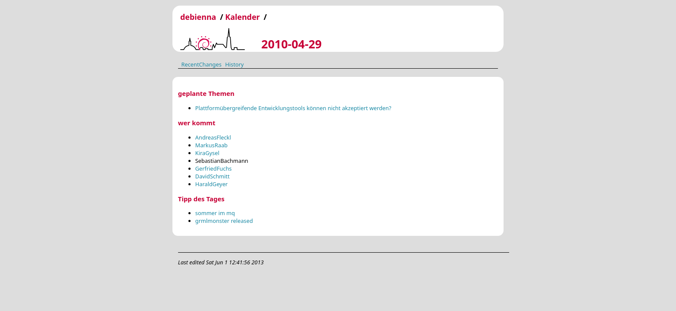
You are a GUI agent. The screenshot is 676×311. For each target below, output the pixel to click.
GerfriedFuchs (213, 168)
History (234, 64)
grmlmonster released (224, 221)
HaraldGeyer (211, 184)
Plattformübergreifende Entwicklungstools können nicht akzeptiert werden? (293, 108)
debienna (198, 17)
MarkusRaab (211, 145)
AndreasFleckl (213, 137)
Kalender (242, 17)
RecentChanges (201, 64)
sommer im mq (215, 213)
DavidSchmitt (212, 176)
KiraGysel (207, 153)
